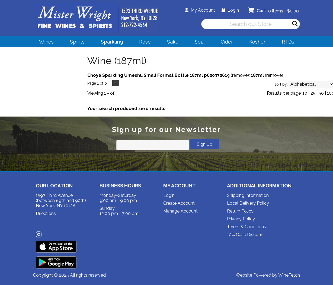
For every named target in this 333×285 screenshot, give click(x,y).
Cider (225, 42)
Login (230, 10)
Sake (172, 42)
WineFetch (289, 275)
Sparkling (110, 42)
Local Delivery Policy (248, 203)
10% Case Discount (246, 234)
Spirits (75, 42)
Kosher (257, 42)
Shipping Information (248, 195)
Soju (198, 42)
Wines (44, 42)
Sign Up (204, 144)
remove (240, 75)
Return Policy (240, 211)
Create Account (179, 203)
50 (321, 93)
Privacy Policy (241, 218)
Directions (46, 213)
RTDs (288, 42)
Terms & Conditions (246, 226)
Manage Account (180, 211)
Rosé (145, 42)
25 (312, 93)
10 (305, 93)
